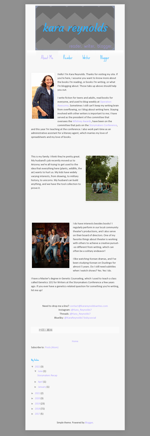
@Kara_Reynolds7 (81, 310)
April (40, 382)
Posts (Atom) (51, 347)
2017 (38, 414)
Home (75, 341)
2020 (38, 398)
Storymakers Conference (103, 125)
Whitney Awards (82, 121)
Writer (86, 57)
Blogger (104, 57)
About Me (47, 57)
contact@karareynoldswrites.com (89, 306)
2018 (38, 409)
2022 (38, 366)
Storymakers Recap (47, 375)
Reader (68, 57)
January (42, 387)
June (40, 371)
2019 (38, 403)
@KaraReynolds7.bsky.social (80, 317)
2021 (38, 393)
